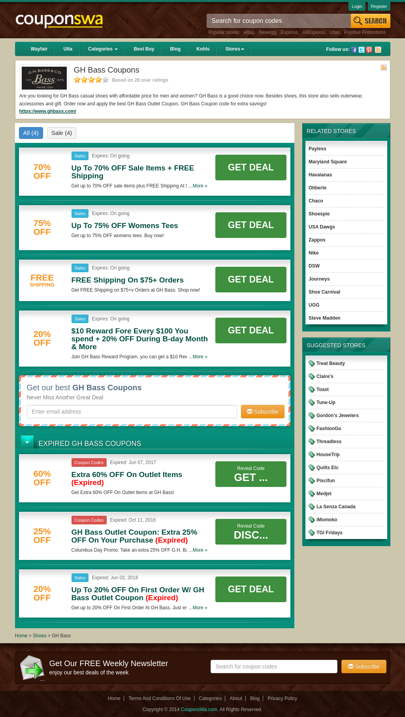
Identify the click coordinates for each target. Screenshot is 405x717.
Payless (317, 149)
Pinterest (369, 50)
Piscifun (325, 480)
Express (289, 32)
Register (379, 6)
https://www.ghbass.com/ (47, 111)
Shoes (39, 635)
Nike (313, 253)
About (236, 698)
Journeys (319, 279)
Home (21, 635)
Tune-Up (325, 402)
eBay (249, 32)
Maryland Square (328, 162)
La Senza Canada (336, 506)
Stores (234, 49)
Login (357, 6)
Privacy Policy (282, 698)
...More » (198, 186)
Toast (322, 389)
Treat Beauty (330, 363)
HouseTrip (328, 454)
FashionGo (328, 428)
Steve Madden (325, 318)
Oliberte (317, 188)
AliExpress (313, 32)
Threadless (328, 441)
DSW (314, 266)
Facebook (354, 50)
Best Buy (144, 49)
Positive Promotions (365, 32)
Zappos (317, 240)
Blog (175, 49)
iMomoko (326, 519)
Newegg (267, 32)
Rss (378, 50)
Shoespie (319, 214)
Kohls (202, 49)
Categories (103, 49)
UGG (314, 305)
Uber (334, 32)
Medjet (324, 493)
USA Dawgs (322, 227)
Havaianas (320, 175)
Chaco (316, 201)
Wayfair (39, 49)
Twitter (361, 50)
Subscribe (263, 411)
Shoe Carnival (324, 292)
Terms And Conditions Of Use (159, 698)
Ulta (67, 49)
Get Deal (251, 167)
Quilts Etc (327, 467)
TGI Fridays (329, 532)
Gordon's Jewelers (337, 415)
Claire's (324, 376)
